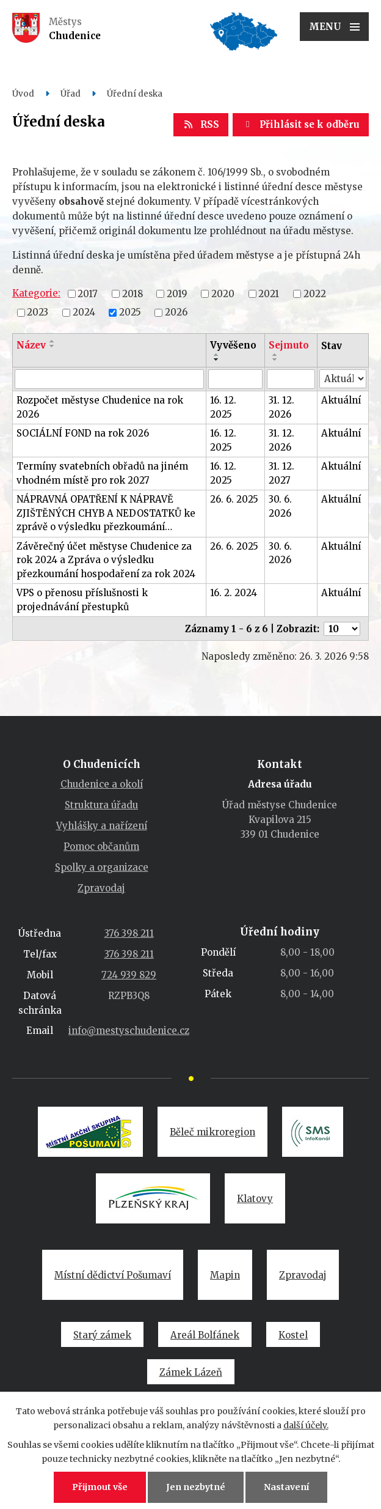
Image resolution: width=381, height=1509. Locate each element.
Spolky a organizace (101, 867)
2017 (88, 293)
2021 (268, 293)
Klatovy (255, 1199)
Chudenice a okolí (101, 784)
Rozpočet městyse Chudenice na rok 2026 (99, 407)
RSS (201, 124)
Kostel (293, 1335)
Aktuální (341, 400)
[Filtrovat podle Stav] (342, 378)
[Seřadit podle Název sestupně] (52, 346)
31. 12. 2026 (281, 407)
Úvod (23, 94)
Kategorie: (36, 293)
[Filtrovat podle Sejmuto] (291, 379)
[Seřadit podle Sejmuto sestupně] (275, 359)
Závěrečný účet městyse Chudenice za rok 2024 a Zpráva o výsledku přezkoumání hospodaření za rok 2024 (105, 560)
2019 (177, 293)
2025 (130, 312)
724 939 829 (128, 975)
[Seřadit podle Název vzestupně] (52, 341)
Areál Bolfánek (204, 1335)
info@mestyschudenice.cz (128, 1030)
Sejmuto (289, 345)
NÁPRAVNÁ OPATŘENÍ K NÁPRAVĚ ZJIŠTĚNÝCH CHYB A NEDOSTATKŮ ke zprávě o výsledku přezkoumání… (105, 513)
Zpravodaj (101, 888)
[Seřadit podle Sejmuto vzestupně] (275, 354)
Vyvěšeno (233, 345)
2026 (176, 312)
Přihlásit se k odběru (301, 124)
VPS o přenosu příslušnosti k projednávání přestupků (82, 600)
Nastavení (286, 1486)
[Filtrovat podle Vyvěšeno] (235, 379)
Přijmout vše (100, 1486)
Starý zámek (102, 1335)
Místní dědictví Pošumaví (112, 1275)
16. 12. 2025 (223, 407)
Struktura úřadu (101, 805)
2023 (37, 312)
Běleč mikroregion (212, 1132)
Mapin (225, 1275)
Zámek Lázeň (190, 1372)
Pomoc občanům (101, 846)
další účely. (305, 1425)
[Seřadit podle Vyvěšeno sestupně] (216, 359)
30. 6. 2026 (280, 506)
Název (31, 345)
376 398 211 (129, 933)
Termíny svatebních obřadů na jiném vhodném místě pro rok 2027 (102, 473)
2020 (222, 293)
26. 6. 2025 (234, 499)
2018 (132, 293)
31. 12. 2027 (281, 473)
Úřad (70, 94)
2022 (314, 293)
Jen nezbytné (195, 1486)
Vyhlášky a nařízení (101, 826)
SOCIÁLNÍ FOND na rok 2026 (82, 433)
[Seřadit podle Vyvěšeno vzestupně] (216, 354)
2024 (84, 312)
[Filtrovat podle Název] (109, 379)
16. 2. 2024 (233, 593)
